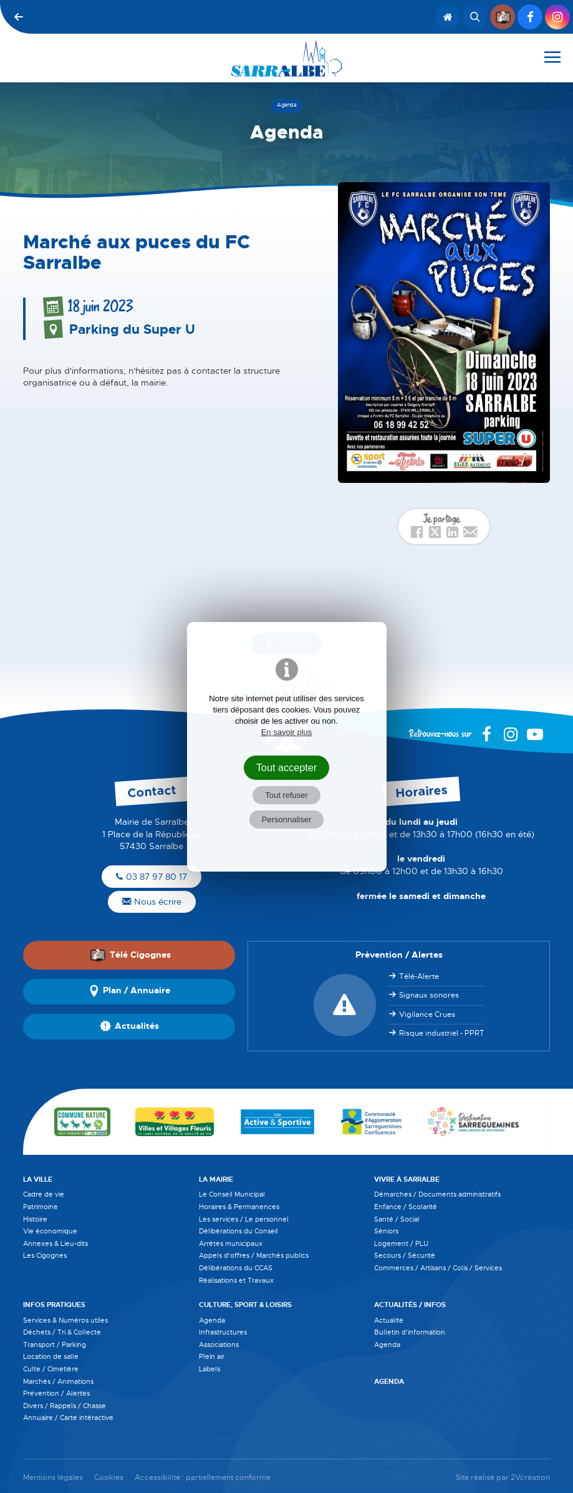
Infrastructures (223, 1332)
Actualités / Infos (410, 1304)
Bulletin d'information (409, 1332)
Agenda (212, 1320)
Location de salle (51, 1356)
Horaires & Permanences (239, 1206)
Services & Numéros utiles (65, 1320)
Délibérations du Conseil (238, 1231)
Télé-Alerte (419, 976)
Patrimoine (40, 1206)
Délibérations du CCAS (235, 1267)
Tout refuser (286, 795)
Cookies (108, 1477)
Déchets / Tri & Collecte (62, 1332)
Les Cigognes (45, 1255)
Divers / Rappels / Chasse (64, 1405)
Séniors (386, 1231)
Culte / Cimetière (51, 1368)
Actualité (388, 1320)
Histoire (35, 1219)
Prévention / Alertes (56, 1393)
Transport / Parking (54, 1344)
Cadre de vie (43, 1194)
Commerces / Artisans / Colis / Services (438, 1267)
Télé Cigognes (130, 954)
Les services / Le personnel (244, 1219)
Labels (209, 1368)
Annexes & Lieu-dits (55, 1243)
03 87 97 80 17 (151, 876)
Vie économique (50, 1231)
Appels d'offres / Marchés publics (254, 1255)
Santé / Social (397, 1219)
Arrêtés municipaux (230, 1243)
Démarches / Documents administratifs (437, 1194)
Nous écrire (151, 901)
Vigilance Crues (427, 1014)
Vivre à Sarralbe (407, 1179)
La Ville (37, 1179)
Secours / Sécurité (404, 1255)
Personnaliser (287, 819)
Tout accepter (286, 767)
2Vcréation (530, 1477)
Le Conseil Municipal (232, 1194)
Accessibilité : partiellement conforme (203, 1477)
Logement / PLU (401, 1243)
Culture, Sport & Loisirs (245, 1304)
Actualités (129, 1026)
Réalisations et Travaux (236, 1280)
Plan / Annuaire (129, 991)
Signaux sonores (429, 995)
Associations (219, 1344)
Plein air (211, 1356)
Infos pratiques (54, 1304)
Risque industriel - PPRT (441, 1033)
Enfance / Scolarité (405, 1206)
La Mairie (216, 1179)
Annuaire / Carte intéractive (68, 1417)
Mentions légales (53, 1477)
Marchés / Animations (58, 1381)
